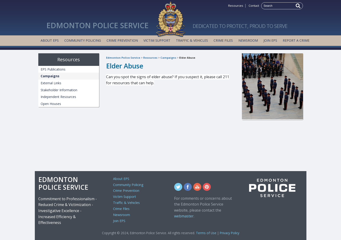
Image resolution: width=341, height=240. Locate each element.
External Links (51, 83)
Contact (254, 5)
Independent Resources (58, 97)
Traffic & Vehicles (192, 40)
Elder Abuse (187, 57)
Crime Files (223, 40)
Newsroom (248, 40)
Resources (235, 5)
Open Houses (51, 103)
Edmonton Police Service (123, 57)
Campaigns (168, 57)
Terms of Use (206, 233)
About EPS (50, 40)
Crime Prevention (122, 40)
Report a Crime (296, 40)
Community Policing (82, 40)
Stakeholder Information (59, 90)
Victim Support (156, 40)
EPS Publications (53, 69)
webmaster (184, 216)
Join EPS (270, 40)
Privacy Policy (229, 233)
